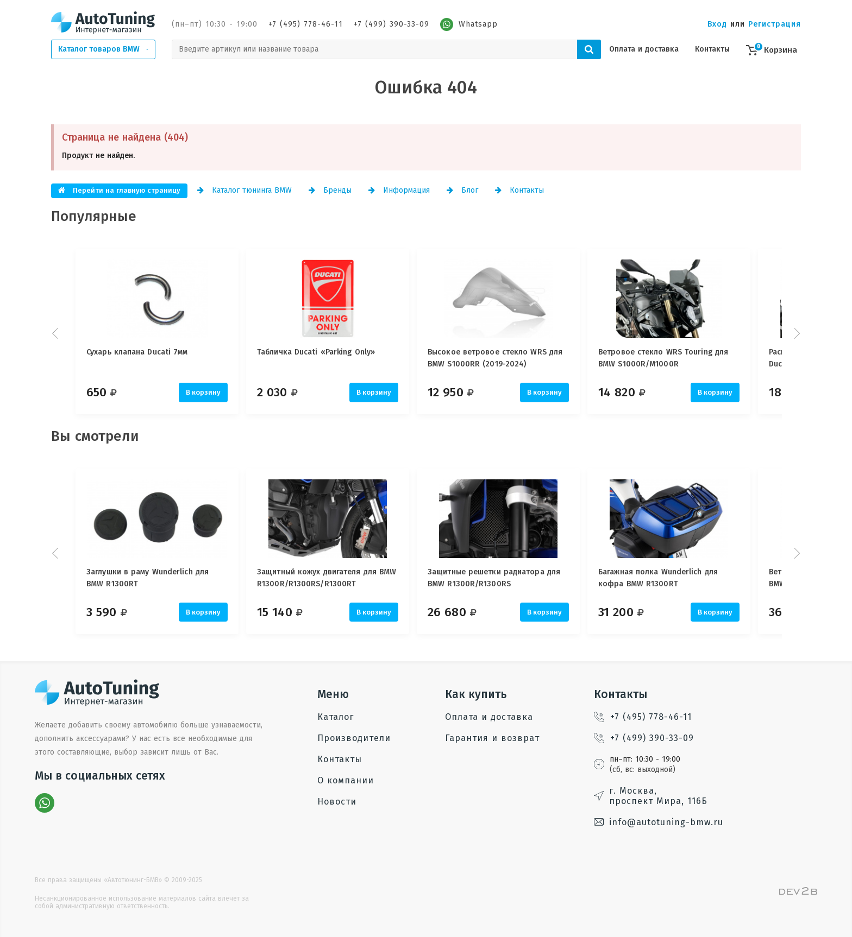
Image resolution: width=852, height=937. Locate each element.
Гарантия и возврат (492, 738)
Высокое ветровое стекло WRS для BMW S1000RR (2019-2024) (512, 358)
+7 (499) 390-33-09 (391, 24)
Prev (56, 333)
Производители (354, 738)
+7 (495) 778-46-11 (305, 24)
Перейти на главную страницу (119, 190)
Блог (462, 190)
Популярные (93, 216)
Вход (717, 24)
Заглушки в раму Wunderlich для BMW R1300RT (147, 577)
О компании (345, 780)
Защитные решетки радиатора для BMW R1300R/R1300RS (511, 577)
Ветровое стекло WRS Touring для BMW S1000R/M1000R (689, 358)
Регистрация (774, 24)
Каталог (335, 717)
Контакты (712, 49)
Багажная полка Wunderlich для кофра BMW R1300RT (684, 577)
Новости (336, 801)
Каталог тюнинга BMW (244, 190)
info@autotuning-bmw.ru (658, 822)
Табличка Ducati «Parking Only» (325, 352)
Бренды (330, 190)
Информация (399, 190)
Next (795, 333)
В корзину (203, 392)
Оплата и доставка (644, 49)
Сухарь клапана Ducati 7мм (137, 352)
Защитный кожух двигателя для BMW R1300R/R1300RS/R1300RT (335, 577)
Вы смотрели (95, 436)
